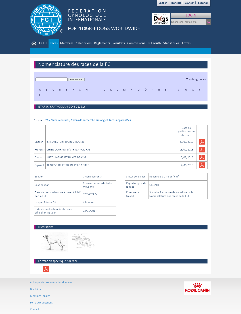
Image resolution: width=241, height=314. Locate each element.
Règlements (102, 43)
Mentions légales (40, 296)
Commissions (136, 43)
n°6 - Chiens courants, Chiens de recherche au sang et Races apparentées (88, 120)
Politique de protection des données (51, 282)
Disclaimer (36, 289)
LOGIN (191, 15)
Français (176, 3)
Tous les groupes (196, 79)
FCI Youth (154, 43)
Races (54, 43)
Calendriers (83, 43)
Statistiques (171, 43)
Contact (34, 309)
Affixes (186, 43)
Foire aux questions (41, 302)
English (163, 3)
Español (203, 3)
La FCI (43, 43)
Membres (66, 43)
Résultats (118, 43)
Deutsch (189, 3)
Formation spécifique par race (58, 261)
